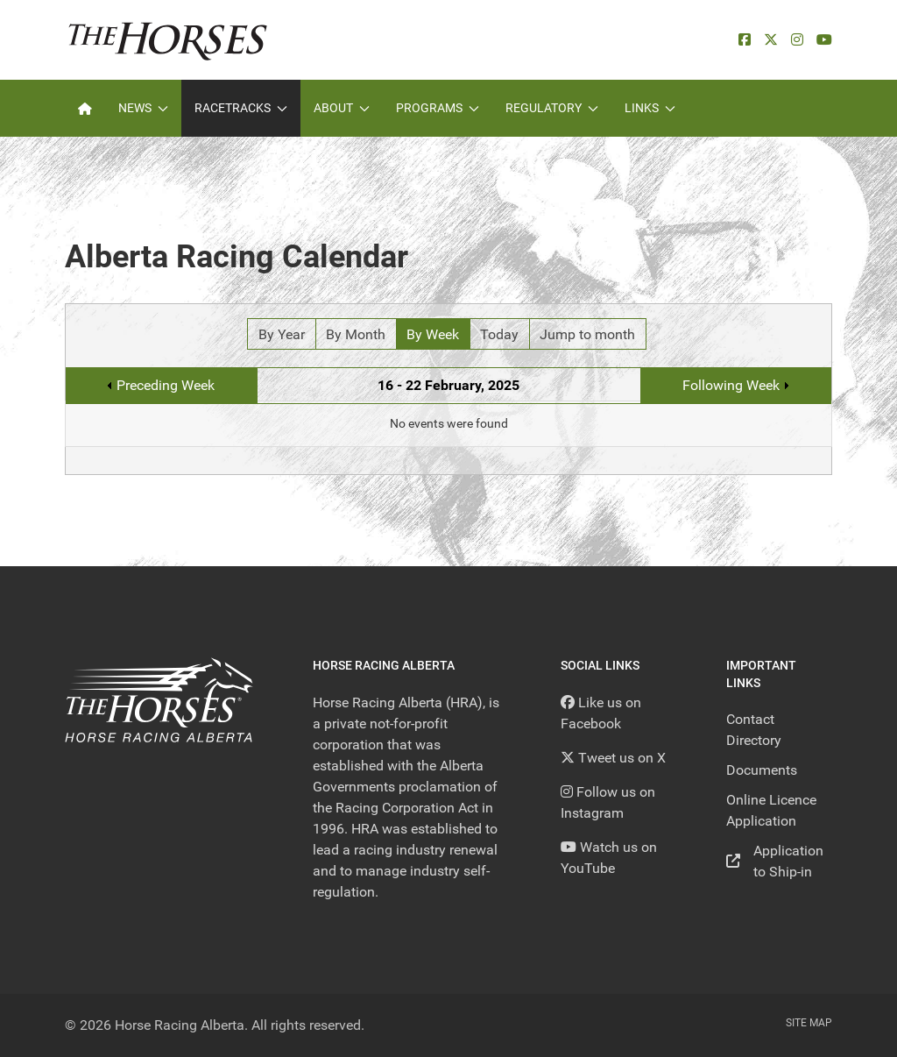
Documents (761, 770)
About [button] (342, 108)
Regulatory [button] (551, 108)
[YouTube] (824, 40)
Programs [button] (437, 108)
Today (499, 334)
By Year (281, 334)
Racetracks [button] (240, 108)
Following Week (731, 385)
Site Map (809, 1023)
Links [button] (650, 108)
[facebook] (744, 40)
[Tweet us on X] (613, 757)
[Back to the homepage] (168, 40)
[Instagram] (797, 40)
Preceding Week (166, 385)
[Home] (85, 108)
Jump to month (587, 334)
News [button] (143, 108)
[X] (771, 40)
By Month (355, 334)
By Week (432, 334)
